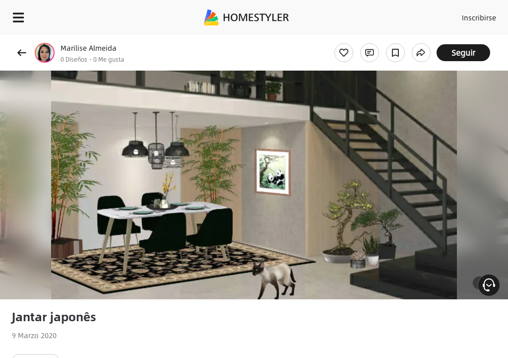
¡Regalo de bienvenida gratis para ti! (399, 42)
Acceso (438, 14)
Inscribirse (477, 14)
